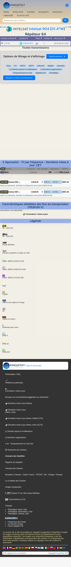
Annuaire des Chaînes (14, 468)
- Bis (45, 475)
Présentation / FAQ (12, 374)
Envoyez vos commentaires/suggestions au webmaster (26, 397)
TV (15, 66)
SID (50, 172)
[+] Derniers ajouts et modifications (23, 69)
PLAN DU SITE (23, 16)
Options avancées (57, 56)
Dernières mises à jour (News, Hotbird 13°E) (24, 418)
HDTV (22, 66)
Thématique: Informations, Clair (20, 512)
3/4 (68, 182)
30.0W (3, 27)
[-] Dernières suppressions (51, 69)
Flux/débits (53, 73)
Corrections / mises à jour (37, 214)
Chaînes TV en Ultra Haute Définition (22, 493)
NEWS (6, 12)
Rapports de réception (14, 462)
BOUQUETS (44, 12)
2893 (64, 192)
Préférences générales (14, 381)
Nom (6, 172)
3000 (64, 182)
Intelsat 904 (39, 29)
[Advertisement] (35, 123)
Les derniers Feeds (15, 524)
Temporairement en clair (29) (19, 444)
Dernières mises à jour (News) (18, 403)
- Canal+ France (27, 475)
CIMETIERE (8, 16)
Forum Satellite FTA (15, 526)
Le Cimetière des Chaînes (15, 481)
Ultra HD (40, 66)
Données (60, 66)
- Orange (50, 475)
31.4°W (58, 29)
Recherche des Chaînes (15, 450)
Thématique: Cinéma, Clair (18, 514)
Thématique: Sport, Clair (17, 510)
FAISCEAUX (57, 12)
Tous (8, 66)
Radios (50, 66)
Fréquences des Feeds (17, 522)
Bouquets (9, 475)
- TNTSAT (38, 475)
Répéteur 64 (41, 73)
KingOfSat (60, 553)
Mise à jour (64, 172)
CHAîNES (31, 12)
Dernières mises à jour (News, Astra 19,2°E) (24, 425)
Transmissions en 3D (15, 499)
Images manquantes (13, 487)
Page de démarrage (22, 366)
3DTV (31, 66)
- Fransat (58, 475)
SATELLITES (18, 12)
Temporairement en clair (22, 73)
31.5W (67, 27)
